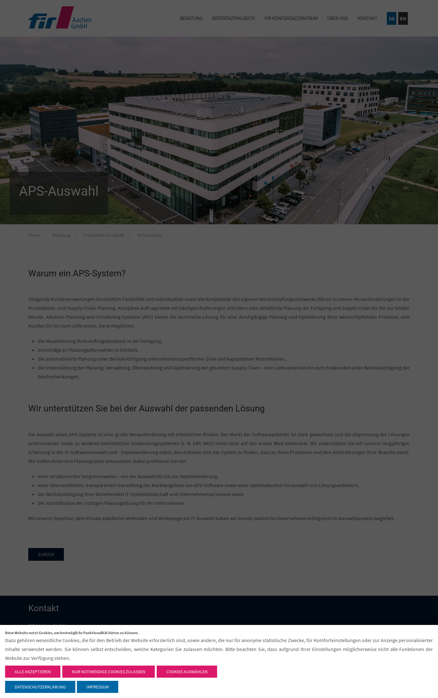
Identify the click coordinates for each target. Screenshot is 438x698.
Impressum (97, 687)
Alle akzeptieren (33, 671)
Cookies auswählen (187, 671)
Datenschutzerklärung (40, 687)
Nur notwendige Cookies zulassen (108, 671)
